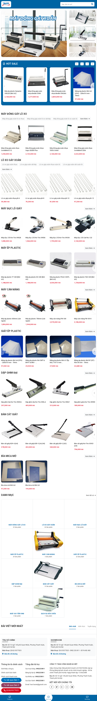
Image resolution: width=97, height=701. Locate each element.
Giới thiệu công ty (7, 669)
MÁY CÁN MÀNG (10, 289)
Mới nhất (72, 626)
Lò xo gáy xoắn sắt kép (28, 164)
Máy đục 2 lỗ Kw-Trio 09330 (60, 238)
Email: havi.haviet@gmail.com (36, 684)
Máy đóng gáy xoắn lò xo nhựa (13, 119)
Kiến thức (81, 626)
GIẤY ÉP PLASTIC (11, 331)
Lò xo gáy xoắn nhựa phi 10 (59, 198)
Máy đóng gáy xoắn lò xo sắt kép (39, 119)
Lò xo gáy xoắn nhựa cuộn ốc (49, 164)
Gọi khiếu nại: (34, 676)
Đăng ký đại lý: (35, 673)
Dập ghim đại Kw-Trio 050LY (60, 402)
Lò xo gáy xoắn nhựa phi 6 (10, 198)
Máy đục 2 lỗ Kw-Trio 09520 (11, 238)
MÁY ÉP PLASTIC (11, 247)
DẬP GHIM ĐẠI (9, 372)
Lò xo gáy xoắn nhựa (9, 164)
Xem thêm (85, 119)
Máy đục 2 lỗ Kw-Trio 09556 (35, 238)
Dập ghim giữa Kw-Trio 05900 (84, 402)
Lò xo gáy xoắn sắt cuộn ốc (73, 164)
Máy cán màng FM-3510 (82, 319)
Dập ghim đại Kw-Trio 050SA (11, 402)
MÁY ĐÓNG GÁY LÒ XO (14, 113)
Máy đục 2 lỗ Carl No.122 (83, 238)
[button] (65, 33)
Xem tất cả (91, 495)
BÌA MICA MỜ (8, 456)
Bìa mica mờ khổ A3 (33, 485)
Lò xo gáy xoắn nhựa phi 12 (84, 198)
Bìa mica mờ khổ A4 (8, 485)
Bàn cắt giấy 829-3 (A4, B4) (35, 443)
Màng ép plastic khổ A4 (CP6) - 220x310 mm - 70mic (83, 93)
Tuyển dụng (91, 626)
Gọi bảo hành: (35, 680)
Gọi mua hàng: (35, 669)
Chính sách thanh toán (9, 676)
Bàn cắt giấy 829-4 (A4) (9, 443)
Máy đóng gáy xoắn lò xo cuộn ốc (65, 119)
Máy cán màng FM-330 (58, 319)
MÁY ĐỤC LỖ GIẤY (11, 208)
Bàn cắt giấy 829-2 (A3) (58, 443)
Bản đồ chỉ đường (9, 654)
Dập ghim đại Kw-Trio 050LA (36, 402)
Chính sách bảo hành (8, 673)
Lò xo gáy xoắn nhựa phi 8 (35, 198)
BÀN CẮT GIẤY (9, 414)
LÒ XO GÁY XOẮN (11, 160)
